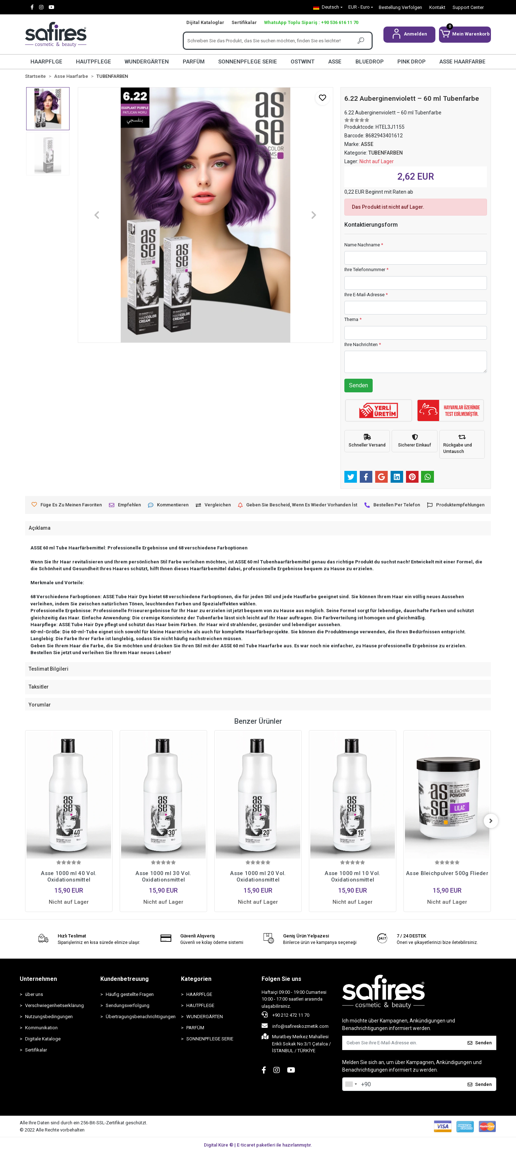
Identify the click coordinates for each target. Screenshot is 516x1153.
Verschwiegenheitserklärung (54, 1005)
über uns (34, 994)
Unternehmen (38, 978)
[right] (490, 821)
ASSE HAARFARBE (462, 61)
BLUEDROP (369, 61)
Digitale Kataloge (43, 1038)
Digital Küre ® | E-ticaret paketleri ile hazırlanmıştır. (258, 1145)
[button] (409, 35)
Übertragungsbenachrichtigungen (140, 1016)
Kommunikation (41, 1027)
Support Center (468, 7)
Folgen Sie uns (281, 978)
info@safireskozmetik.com (295, 1025)
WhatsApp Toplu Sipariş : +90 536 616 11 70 (311, 22)
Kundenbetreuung (124, 978)
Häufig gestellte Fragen (130, 994)
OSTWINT (303, 61)
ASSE (334, 61)
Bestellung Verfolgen (400, 7)
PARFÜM (194, 61)
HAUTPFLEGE (93, 61)
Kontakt (437, 7)
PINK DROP (411, 61)
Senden (358, 385)
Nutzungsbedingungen (49, 1016)
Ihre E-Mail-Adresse (366, 294)
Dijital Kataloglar (205, 22)
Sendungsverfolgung (127, 1005)
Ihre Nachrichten (362, 344)
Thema (353, 319)
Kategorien (196, 978)
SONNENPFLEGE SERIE (247, 61)
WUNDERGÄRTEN (147, 61)
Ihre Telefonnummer (366, 269)
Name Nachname (363, 244)
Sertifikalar (244, 22)
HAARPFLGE (46, 61)
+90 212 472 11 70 (285, 1014)
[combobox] (351, 1084)
